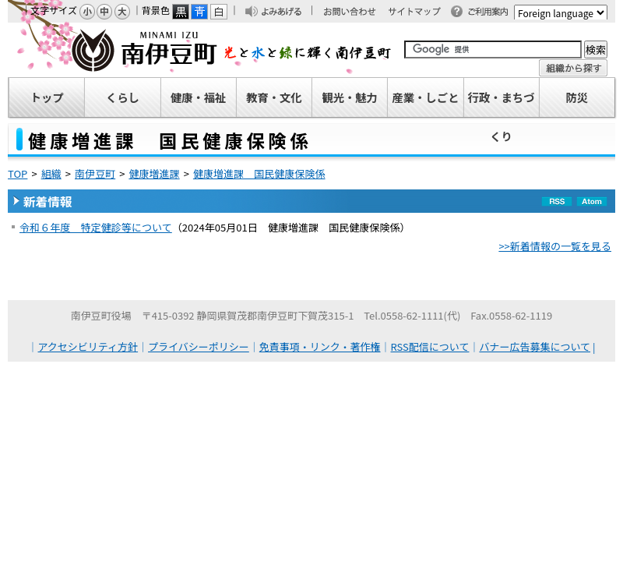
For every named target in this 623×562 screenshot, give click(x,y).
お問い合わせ (357, 13)
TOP (17, 173)
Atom (591, 211)
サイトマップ (421, 13)
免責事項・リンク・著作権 (320, 346)
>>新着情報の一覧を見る (554, 246)
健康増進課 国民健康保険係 (259, 173)
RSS (556, 211)
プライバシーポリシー (198, 346)
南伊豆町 (200, 50)
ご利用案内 (492, 12)
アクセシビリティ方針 (88, 346)
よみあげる (285, 12)
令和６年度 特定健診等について (95, 227)
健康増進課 (153, 173)
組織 (51, 173)
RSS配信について (430, 346)
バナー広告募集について (534, 346)
